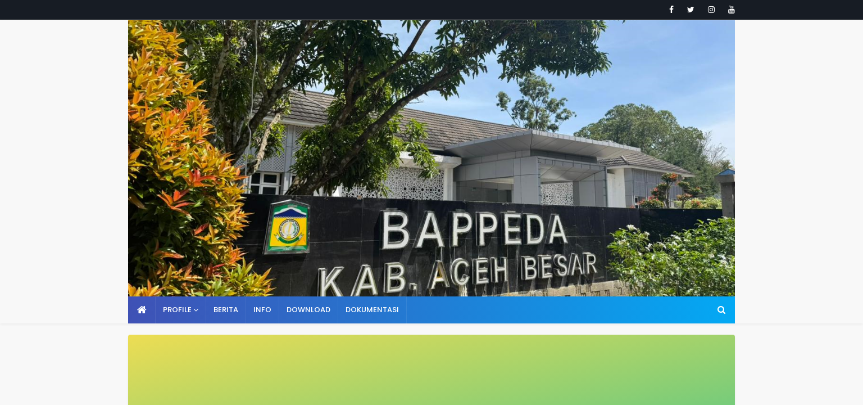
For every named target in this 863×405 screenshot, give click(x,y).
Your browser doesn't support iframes (431, 202)
